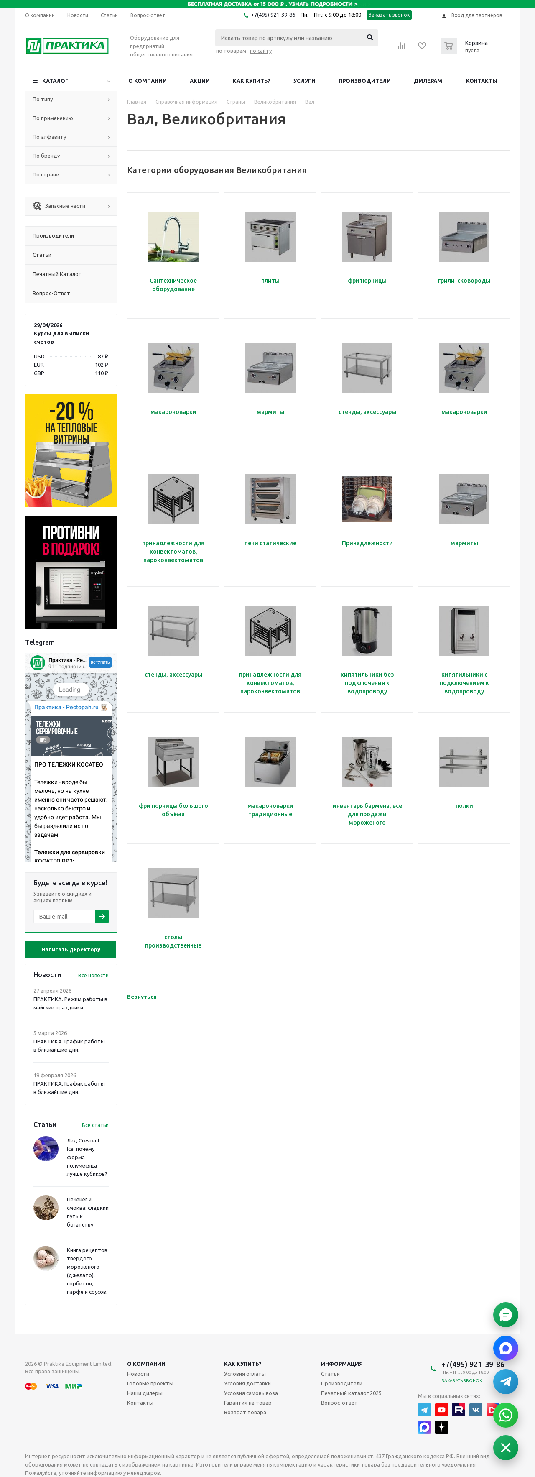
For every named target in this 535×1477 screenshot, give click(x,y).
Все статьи (95, 1125)
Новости (138, 1374)
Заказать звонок (389, 15)
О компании (147, 81)
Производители (365, 81)
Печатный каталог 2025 (351, 1393)
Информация (342, 1364)
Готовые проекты (150, 1383)
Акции (200, 81)
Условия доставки (247, 1383)
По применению (53, 118)
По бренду (46, 155)
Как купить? (251, 81)
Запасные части (59, 206)
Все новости (93, 975)
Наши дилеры (145, 1393)
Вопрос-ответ (339, 1402)
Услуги (304, 81)
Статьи (330, 1374)
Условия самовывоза (251, 1393)
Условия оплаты (245, 1374)
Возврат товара (245, 1412)
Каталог (55, 81)
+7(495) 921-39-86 (273, 15)
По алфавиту (49, 137)
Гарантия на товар (248, 1402)
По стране (46, 174)
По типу (43, 99)
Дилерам (428, 81)
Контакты (481, 81)
